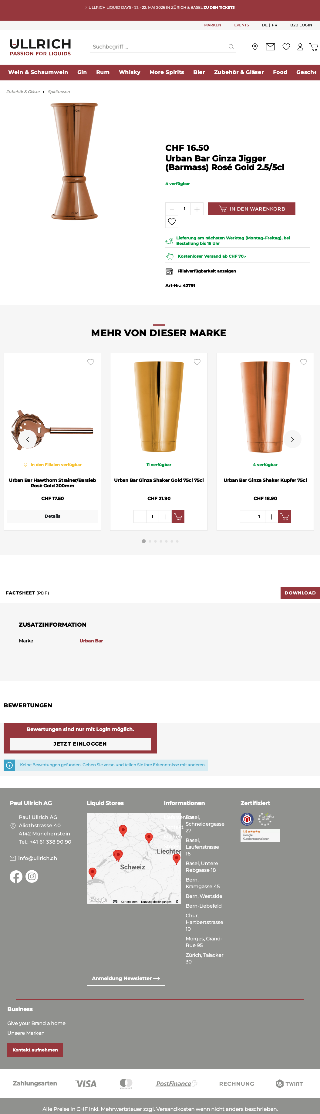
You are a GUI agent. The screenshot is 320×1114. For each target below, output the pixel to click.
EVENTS (241, 25)
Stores (171, 828)
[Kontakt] (270, 47)
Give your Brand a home (36, 1005)
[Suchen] (231, 47)
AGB (9, 1108)
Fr (274, 24)
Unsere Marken (26, 1015)
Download (300, 574)
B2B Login (301, 25)
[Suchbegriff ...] (158, 47)
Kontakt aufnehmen (35, 1031)
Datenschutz (36, 1108)
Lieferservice (179, 799)
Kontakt (174, 809)
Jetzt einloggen (80, 726)
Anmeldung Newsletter (126, 960)
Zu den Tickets (219, 7)
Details (51, 516)
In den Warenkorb (252, 208)
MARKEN (212, 25)
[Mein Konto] (300, 47)
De (265, 24)
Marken (173, 818)
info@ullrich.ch (37, 840)
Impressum (73, 1108)
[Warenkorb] (313, 46)
